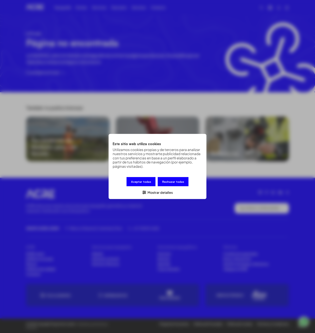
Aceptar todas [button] (141, 181)
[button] (157, 192)
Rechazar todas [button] (173, 181)
